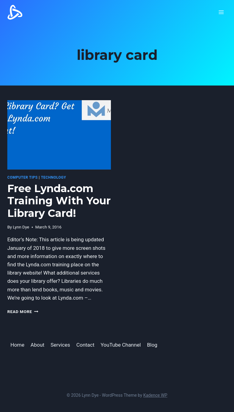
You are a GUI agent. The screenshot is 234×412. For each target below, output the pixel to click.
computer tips (22, 177)
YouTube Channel (121, 345)
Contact (85, 345)
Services (60, 345)
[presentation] (59, 135)
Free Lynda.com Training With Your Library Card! (59, 201)
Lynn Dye (21, 226)
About (37, 345)
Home (17, 345)
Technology (53, 177)
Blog (152, 345)
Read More (22, 311)
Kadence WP (155, 395)
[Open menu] (221, 12)
